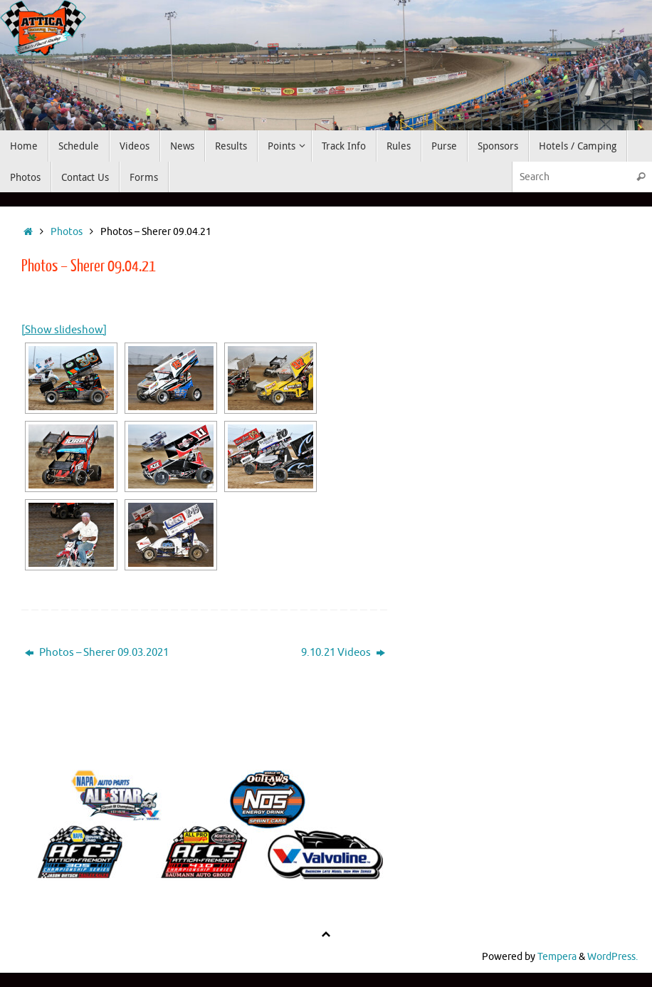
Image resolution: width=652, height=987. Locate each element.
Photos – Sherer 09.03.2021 (97, 652)
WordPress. (612, 957)
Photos (67, 232)
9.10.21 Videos (343, 652)
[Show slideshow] (64, 330)
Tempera (557, 957)
